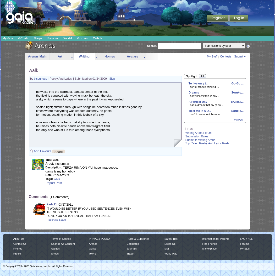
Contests (225, 56)
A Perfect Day (198, 102)
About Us (18, 238)
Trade (130, 253)
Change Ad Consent (63, 243)
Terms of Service (61, 238)
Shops (37, 38)
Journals (132, 248)
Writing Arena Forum (198, 133)
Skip (112, 78)
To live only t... (198, 83)
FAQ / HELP (247, 238)
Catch (97, 38)
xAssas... (236, 102)
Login (238, 18)
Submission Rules (196, 136)
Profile (17, 253)
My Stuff (212, 56)
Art (60, 56)
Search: (152, 46)
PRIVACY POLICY (100, 238)
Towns (92, 253)
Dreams (194, 92)
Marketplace (209, 248)
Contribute (133, 243)
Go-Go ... (237, 83)
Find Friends (209, 243)
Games (82, 38)
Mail (167, 248)
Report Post (53, 183)
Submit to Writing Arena (200, 140)
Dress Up (170, 243)
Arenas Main (37, 56)
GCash (23, 38)
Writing (84, 56)
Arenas (93, 243)
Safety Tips (171, 238)
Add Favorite (42, 151)
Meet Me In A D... (200, 111)
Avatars (132, 56)
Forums (52, 38)
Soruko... (237, 92)
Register (218, 18)
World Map (171, 253)
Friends (17, 248)
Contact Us (20, 243)
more (72, 56)
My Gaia (8, 38)
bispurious (41, 78)
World (67, 38)
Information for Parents (215, 238)
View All (238, 119)
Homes (109, 56)
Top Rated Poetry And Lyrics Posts (207, 143)
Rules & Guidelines (138, 238)
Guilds (92, 248)
